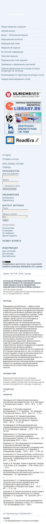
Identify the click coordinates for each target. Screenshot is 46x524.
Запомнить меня (12, 186)
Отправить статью (10, 159)
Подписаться (8, 200)
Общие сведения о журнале (13, 26)
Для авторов (7, 253)
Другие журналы (9, 235)
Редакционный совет (10, 43)
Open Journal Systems (13, 164)
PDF (4, 392)
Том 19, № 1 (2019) (16, 274)
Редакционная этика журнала (14, 60)
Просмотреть (8, 197)
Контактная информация (12, 52)
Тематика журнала (9, 56)
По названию (8, 233)
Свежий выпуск (8, 31)
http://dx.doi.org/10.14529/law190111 (19, 514)
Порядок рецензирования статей (15, 79)
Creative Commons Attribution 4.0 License (22, 266)
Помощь (6, 167)
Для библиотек (9, 256)
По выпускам (8, 228)
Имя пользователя (10, 173)
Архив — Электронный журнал (14, 35)
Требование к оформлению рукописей (18, 64)
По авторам (7, 230)
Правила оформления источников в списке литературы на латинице (20, 69)
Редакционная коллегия (12, 39)
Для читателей (9, 251)
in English (6, 155)
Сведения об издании (10, 47)
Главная (6, 274)
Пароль (5, 179)
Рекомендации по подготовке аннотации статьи (22, 75)
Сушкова (28, 274)
